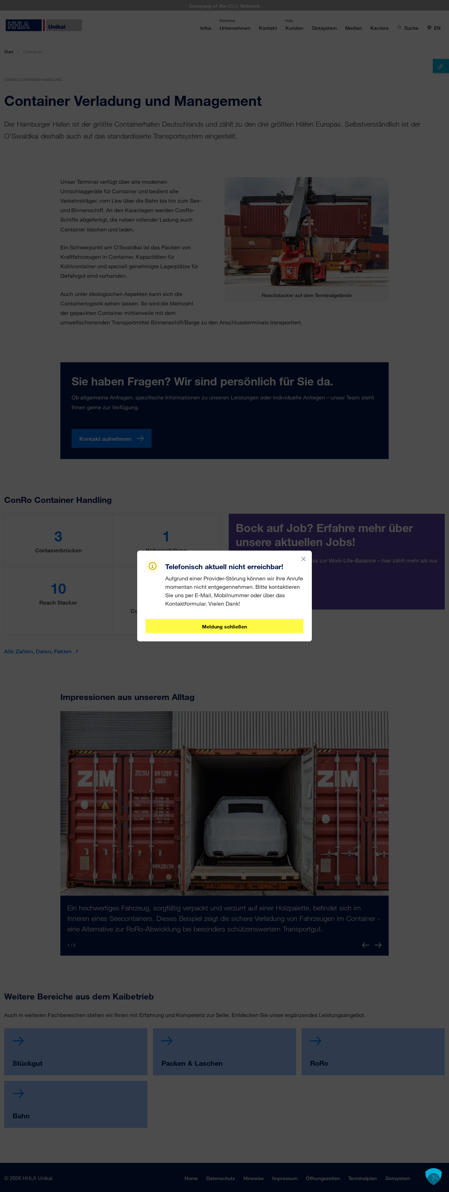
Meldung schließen (224, 626)
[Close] (303, 559)
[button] (433, 1176)
